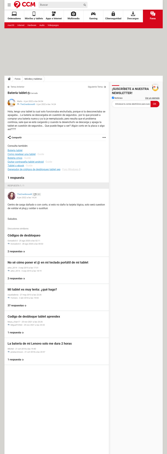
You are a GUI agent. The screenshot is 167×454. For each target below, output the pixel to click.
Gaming (93, 16)
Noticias (117, 98)
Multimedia (73, 16)
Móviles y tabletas (33, 79)
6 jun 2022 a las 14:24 (46, 104)
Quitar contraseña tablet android (26, 161)
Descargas (133, 16)
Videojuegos (53, 25)
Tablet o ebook (16, 165)
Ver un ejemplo (152, 98)
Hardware (32, 25)
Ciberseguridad (113, 16)
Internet (20, 25)
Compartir (17, 137)
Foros (153, 16)
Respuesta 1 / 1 (16, 185)
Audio (41, 25)
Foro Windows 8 (71, 169)
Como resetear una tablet (22, 154)
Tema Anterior (17, 87)
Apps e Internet (54, 16)
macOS (11, 25)
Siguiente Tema (95, 87)
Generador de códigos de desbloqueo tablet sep (34, 169)
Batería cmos (15, 158)
